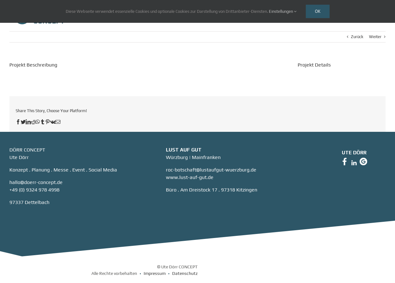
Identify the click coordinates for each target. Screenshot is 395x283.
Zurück (357, 36)
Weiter (375, 36)
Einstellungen (282, 11)
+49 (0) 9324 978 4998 (34, 190)
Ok (318, 11)
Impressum (155, 273)
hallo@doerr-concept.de (36, 182)
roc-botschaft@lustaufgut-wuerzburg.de (211, 170)
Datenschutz (185, 273)
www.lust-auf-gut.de (189, 177)
